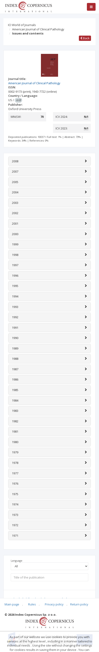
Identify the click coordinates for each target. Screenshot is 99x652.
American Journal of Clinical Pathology (38, 29)
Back (85, 38)
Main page (12, 604)
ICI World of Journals (22, 25)
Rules (32, 604)
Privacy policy (54, 604)
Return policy (79, 604)
